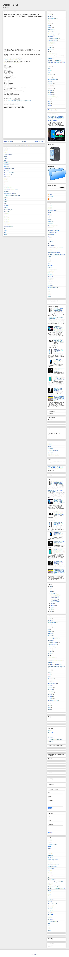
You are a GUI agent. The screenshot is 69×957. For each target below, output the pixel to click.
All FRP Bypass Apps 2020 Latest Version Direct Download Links (58, 309)
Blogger (36, 954)
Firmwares (6, 182)
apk (5, 160)
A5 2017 (6, 152)
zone (50, 199)
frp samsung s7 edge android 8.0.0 (11, 189)
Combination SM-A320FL (9, 172)
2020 (51, 589)
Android (5, 158)
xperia (5, 234)
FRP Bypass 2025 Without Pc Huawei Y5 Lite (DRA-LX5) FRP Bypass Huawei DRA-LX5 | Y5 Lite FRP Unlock (56, 118)
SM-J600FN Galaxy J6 (8, 226)
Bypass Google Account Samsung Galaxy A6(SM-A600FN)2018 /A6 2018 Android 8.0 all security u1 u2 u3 (59, 398)
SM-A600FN (28, 100)
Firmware (6, 180)
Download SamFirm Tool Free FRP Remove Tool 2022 (55, 318)
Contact (49, 446)
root (5, 203)
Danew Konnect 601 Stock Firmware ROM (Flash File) (58, 350)
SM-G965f (50, 452)
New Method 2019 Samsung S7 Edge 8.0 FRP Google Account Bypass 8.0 (58, 361)
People (5, 201)
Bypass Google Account (21, 100)
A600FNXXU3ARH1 (12, 100)
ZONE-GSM (10, 4)
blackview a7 (6, 164)
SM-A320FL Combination (53, 455)
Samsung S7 (6, 211)
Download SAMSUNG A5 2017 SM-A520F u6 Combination (59, 370)
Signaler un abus (52, 109)
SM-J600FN (6, 224)
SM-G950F (6, 220)
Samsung (6, 207)
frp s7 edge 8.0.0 (7, 187)
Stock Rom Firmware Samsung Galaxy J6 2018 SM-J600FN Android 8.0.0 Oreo (59, 378)
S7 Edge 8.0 (6, 205)
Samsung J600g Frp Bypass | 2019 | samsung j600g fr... (54, 600)
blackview (6, 162)
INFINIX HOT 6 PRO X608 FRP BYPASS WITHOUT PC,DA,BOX (58, 340)
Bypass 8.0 (6, 166)
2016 (51, 611)
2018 (51, 591)
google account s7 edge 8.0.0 (10, 193)
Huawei (5, 197)
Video (5, 230)
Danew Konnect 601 (8, 174)
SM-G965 (6, 222)
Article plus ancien (39, 141)
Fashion (5, 178)
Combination (6, 170)
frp (4, 185)
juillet (52, 609)
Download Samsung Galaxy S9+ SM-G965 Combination (58, 389)
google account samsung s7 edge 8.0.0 (12, 195)
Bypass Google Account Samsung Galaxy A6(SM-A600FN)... (55, 596)
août (52, 607)
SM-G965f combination (53, 450)
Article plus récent (8, 141)
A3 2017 (6, 150)
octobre (52, 603)
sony (5, 228)
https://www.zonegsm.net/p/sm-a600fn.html (12, 59)
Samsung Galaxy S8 (8, 209)
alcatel (5, 156)
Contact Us (50, 741)
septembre (53, 605)
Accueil (24, 141)
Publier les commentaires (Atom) (26, 144)
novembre (53, 593)
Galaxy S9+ (6, 191)
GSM (50, 194)
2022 (51, 588)
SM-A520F (6, 215)
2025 (51, 586)
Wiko (5, 232)
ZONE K (51, 196)
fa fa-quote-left (7, 176)
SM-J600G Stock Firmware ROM (55, 739)
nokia (5, 199)
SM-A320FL (6, 213)
